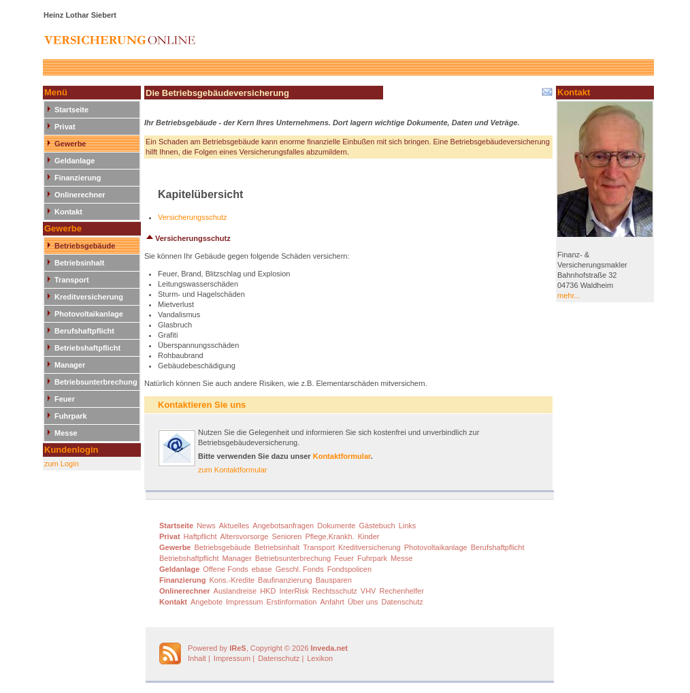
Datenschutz (402, 602)
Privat (65, 127)
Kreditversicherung (88, 297)
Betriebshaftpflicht (87, 348)
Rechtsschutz (334, 591)
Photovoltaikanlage (88, 314)
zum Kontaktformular (232, 470)
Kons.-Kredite (231, 580)
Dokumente (336, 525)
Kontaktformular (342, 456)
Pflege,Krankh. (329, 536)
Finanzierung (77, 178)
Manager (69, 365)
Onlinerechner (79, 195)
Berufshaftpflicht (84, 331)
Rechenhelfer (401, 591)
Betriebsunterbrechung (95, 382)
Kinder (369, 536)
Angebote (207, 602)
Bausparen (334, 580)
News (206, 525)
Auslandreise (235, 591)
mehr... (568, 295)
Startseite (71, 110)
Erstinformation (291, 602)
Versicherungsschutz (192, 217)
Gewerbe (70, 144)
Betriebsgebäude (84, 246)
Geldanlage (74, 161)
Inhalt (197, 658)
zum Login (61, 464)
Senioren (286, 536)
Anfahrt (332, 602)
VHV (368, 591)
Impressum (244, 602)
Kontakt (68, 212)
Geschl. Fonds (300, 569)
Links (407, 525)
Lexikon (320, 658)
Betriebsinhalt (79, 263)
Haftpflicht (200, 536)
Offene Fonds (225, 569)
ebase (262, 569)
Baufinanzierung (285, 580)
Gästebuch (377, 525)
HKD (268, 591)
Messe (66, 433)
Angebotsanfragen (283, 525)
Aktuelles (234, 525)
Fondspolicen (349, 569)
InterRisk (293, 591)
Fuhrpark (70, 416)
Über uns (363, 602)
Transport (71, 280)
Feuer (64, 399)
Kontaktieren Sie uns (202, 405)
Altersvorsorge (244, 536)
